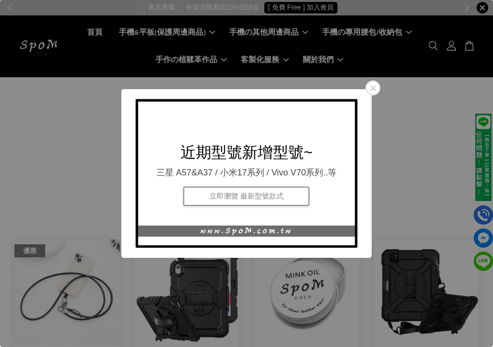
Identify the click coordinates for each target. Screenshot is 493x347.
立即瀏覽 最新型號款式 (246, 196)
